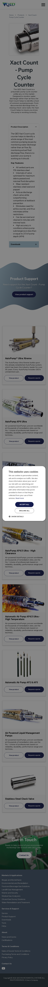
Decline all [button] (24, 511)
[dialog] (24, 493)
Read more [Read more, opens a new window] (20, 498)
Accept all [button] (24, 504)
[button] (16, 517)
